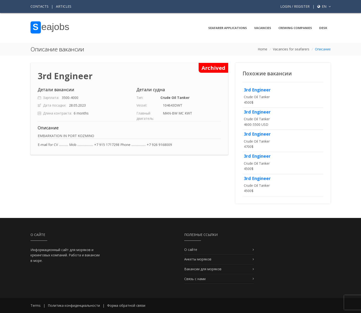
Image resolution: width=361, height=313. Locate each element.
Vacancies (262, 28)
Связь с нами (195, 279)
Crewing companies (295, 28)
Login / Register (295, 6)
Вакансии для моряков (202, 269)
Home (262, 49)
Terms (36, 305)
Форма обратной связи (126, 305)
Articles (63, 6)
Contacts (40, 6)
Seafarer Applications (227, 28)
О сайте (190, 249)
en (324, 6)
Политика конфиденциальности (74, 305)
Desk (323, 28)
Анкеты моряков (197, 259)
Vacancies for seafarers (291, 49)
